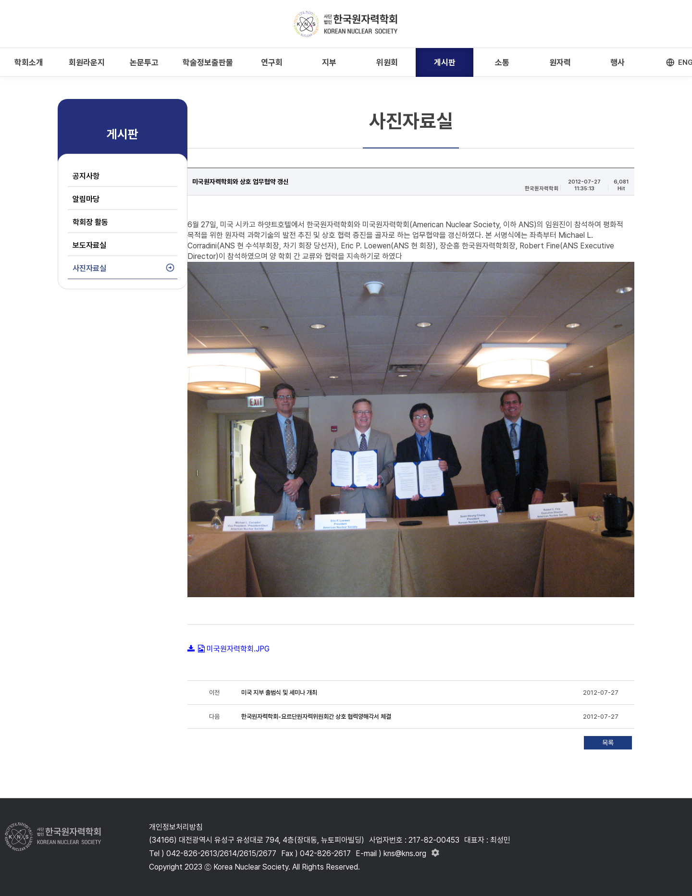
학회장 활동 (90, 222)
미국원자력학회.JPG (238, 648)
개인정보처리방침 (176, 827)
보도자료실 (89, 245)
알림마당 (86, 199)
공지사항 (86, 176)
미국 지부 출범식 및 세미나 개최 (279, 692)
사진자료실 (89, 268)
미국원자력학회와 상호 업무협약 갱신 (240, 181)
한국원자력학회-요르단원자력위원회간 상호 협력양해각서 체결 (316, 716)
